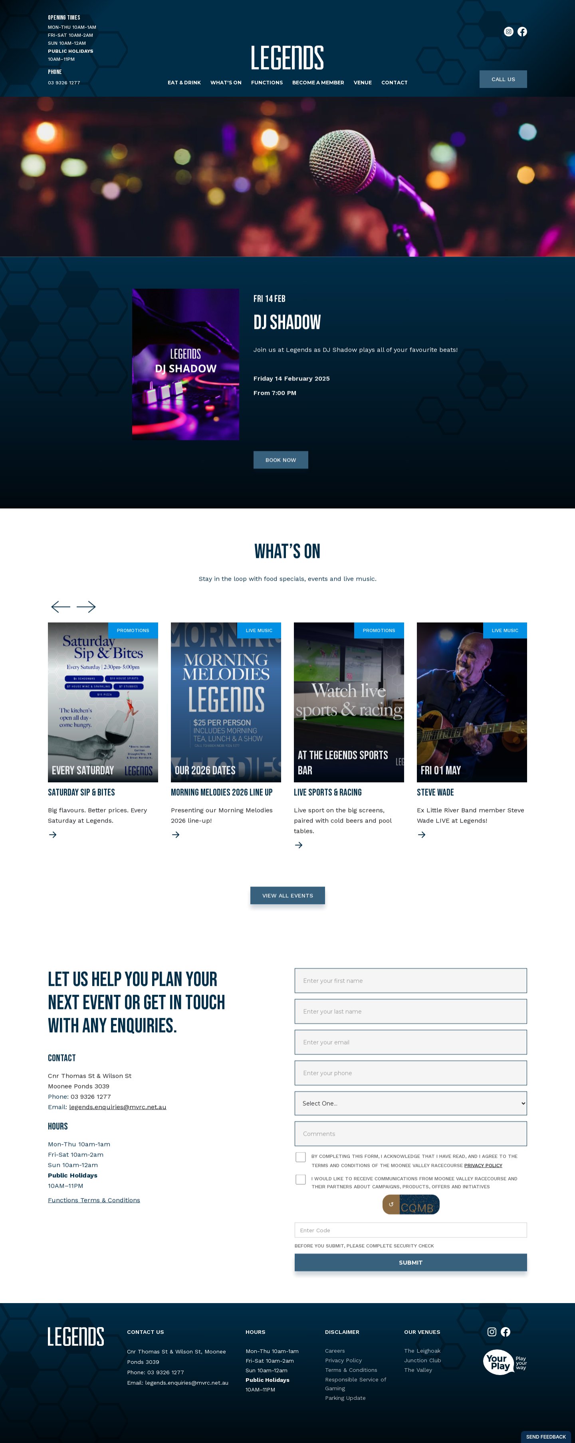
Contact (394, 83)
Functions (267, 83)
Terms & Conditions (351, 1370)
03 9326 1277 (64, 83)
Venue (363, 83)
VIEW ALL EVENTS (287, 902)
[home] (287, 58)
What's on (226, 83)
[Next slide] (86, 614)
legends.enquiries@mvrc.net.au (118, 1114)
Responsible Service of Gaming (355, 1383)
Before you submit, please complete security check (364, 1253)
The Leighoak (422, 1350)
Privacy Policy (483, 1172)
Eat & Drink (184, 83)
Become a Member (318, 83)
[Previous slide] (60, 614)
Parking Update (345, 1398)
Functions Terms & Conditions (94, 1207)
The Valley (418, 1370)
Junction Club (422, 1360)
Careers (335, 1350)
